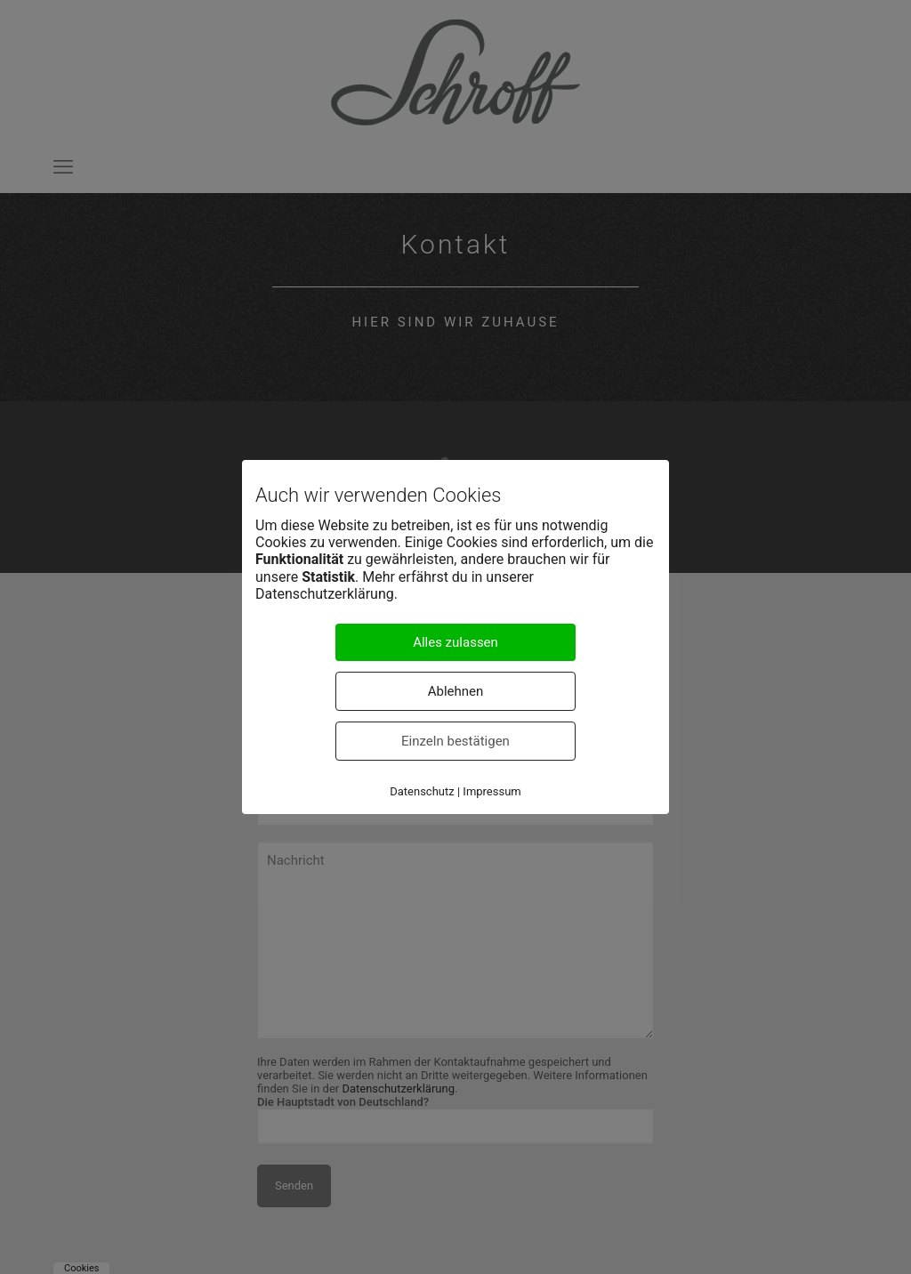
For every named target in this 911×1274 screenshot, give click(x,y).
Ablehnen (456, 691)
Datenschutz (422, 791)
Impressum (491, 791)
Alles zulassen (455, 642)
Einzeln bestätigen (455, 741)
